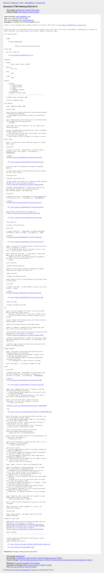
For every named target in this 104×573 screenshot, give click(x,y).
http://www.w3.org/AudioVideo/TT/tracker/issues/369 (25, 293)
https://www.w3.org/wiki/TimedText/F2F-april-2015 (24, 213)
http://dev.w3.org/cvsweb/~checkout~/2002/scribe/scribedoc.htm (30, 544)
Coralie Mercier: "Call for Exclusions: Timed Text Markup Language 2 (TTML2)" (39, 558)
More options (36, 10)
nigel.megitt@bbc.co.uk (23, 16)
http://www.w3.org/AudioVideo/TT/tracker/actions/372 (25, 237)
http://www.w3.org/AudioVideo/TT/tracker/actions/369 (25, 380)
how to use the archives (17, 567)
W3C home (6, 3)
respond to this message (22, 563)
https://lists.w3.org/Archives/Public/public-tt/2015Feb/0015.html (31, 412)
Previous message (33, 12)
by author (49, 565)
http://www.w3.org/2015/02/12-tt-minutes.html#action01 (26, 184)
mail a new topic (35, 563)
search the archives (31, 567)
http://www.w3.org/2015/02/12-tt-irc (22, 55)
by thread (35, 565)
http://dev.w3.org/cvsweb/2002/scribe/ (23, 547)
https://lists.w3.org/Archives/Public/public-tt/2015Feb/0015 (28, 406)
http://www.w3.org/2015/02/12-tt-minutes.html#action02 (26, 335)
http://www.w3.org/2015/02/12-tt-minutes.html (72, 25)
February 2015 (40, 3)
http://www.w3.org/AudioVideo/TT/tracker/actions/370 (25, 157)
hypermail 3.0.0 (26, 570)
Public (21, 3)
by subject (42, 565)
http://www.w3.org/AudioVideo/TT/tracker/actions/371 (25, 202)
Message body (20, 10)
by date (29, 565)
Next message (23, 12)
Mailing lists (14, 3)
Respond (28, 10)
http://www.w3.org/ (16, 41)
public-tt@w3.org (30, 3)
